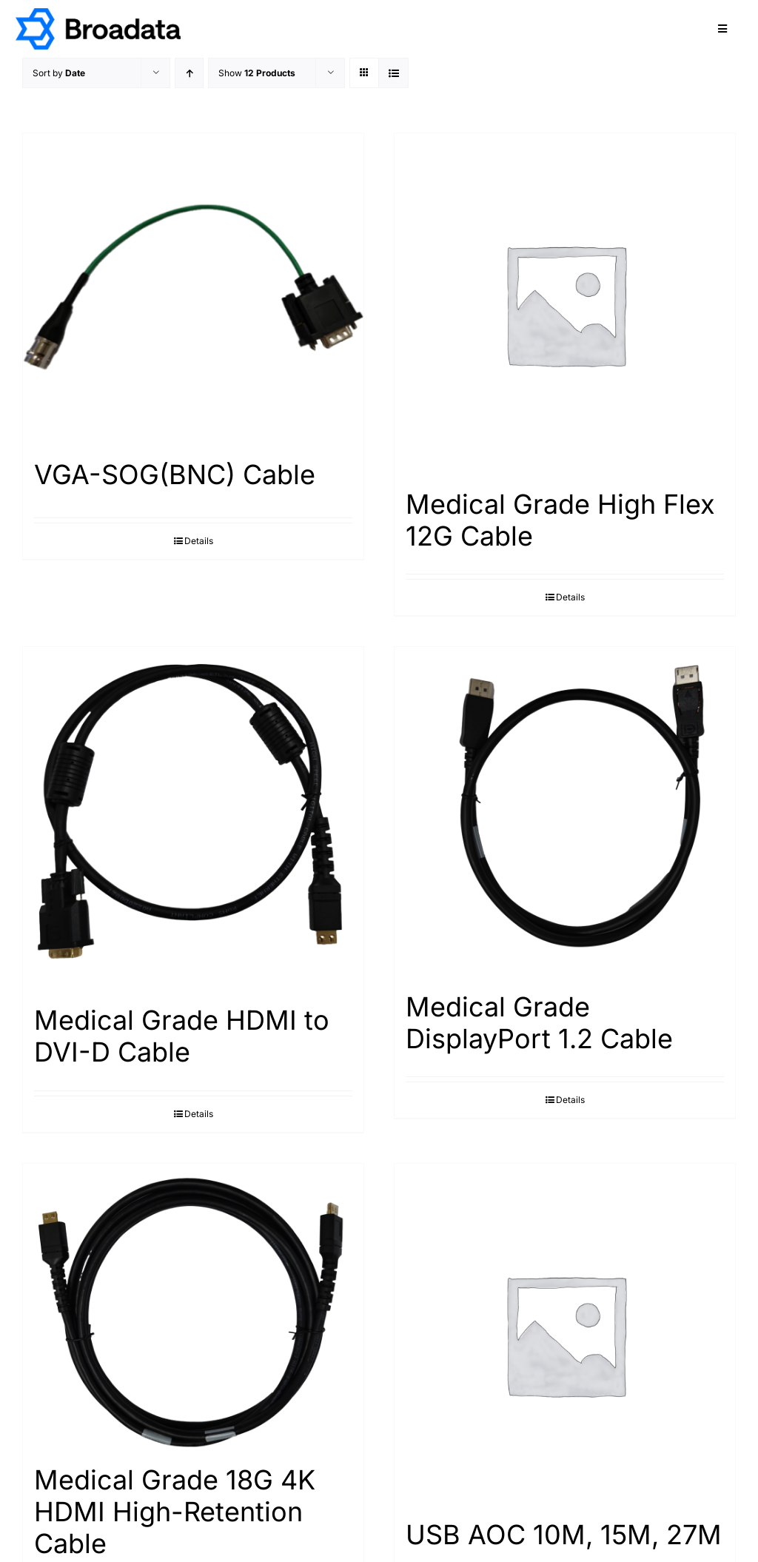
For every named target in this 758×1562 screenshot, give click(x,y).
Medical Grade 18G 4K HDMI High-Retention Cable (174, 1512)
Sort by (59, 72)
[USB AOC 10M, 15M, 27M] (565, 1334)
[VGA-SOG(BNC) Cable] (193, 288)
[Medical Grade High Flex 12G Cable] (565, 303)
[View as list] (393, 72)
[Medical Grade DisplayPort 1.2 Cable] (565, 811)
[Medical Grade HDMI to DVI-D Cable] (193, 818)
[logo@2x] (98, 14)
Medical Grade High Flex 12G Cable (560, 520)
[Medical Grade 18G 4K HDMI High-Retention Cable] (193, 1306)
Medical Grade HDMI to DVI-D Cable (181, 1036)
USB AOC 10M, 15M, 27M (564, 1534)
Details (198, 540)
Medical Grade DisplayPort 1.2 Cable (539, 1023)
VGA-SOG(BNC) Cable (174, 474)
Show (256, 72)
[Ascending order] (189, 73)
